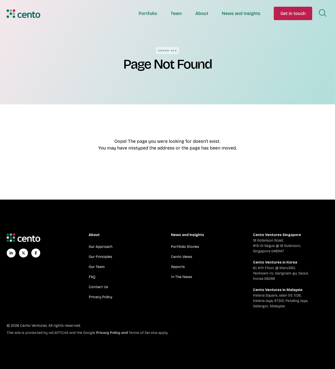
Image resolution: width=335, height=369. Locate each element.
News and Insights (241, 13)
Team (176, 13)
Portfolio (148, 13)
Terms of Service (143, 333)
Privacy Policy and (112, 333)
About (201, 13)
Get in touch (293, 13)
